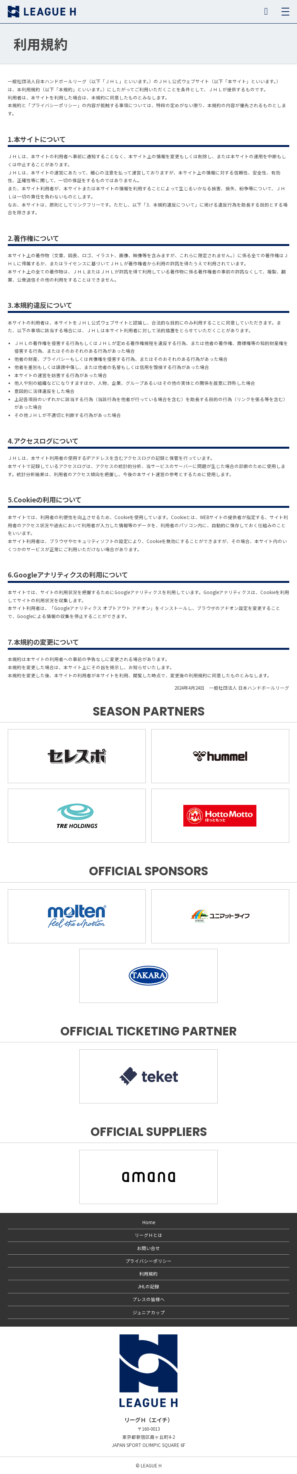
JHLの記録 (148, 1286)
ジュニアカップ (149, 1312)
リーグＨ (42, 11)
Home (148, 1222)
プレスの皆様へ (148, 1299)
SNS (266, 11)
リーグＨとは (148, 1235)
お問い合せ (148, 1248)
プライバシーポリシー (148, 1261)
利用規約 (148, 1274)
